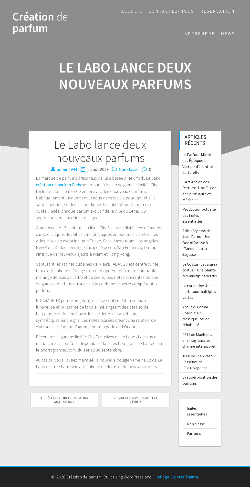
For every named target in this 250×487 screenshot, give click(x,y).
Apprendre (200, 33)
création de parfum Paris (58, 184)
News (228, 33)
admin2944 (67, 169)
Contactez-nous (171, 11)
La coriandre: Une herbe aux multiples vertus (199, 291)
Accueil (131, 11)
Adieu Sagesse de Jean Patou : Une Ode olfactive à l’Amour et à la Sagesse (196, 242)
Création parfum (40, 22)
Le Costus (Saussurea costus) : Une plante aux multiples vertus (199, 270)
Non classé (128, 169)
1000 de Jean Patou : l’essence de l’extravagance (199, 361)
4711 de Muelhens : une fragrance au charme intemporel (198, 340)
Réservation (217, 11)
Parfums (194, 433)
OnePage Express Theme (175, 477)
